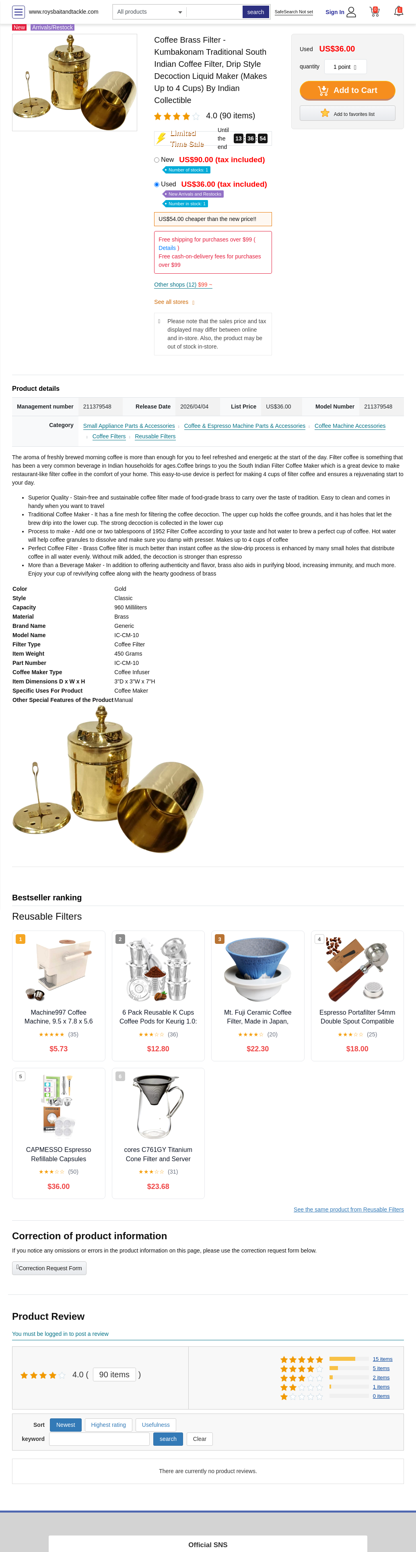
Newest (65, 1425)
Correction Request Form (49, 1267)
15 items (383, 1359)
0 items (381, 1396)
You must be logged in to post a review (60, 1334)
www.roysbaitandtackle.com (64, 11)
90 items (114, 1374)
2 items (381, 1378)
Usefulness (156, 1425)
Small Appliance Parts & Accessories (129, 426)
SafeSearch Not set (294, 11)
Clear (199, 1439)
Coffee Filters (109, 436)
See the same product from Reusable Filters (349, 1209)
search (255, 12)
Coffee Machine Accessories (350, 426)
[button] (398, 11)
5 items (381, 1368)
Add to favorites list (348, 112)
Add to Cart (347, 91)
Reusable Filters (155, 436)
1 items (381, 1387)
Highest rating (108, 1425)
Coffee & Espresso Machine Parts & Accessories (245, 426)
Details (167, 248)
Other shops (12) (183, 284)
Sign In (334, 12)
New (213, 164)
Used (215, 193)
